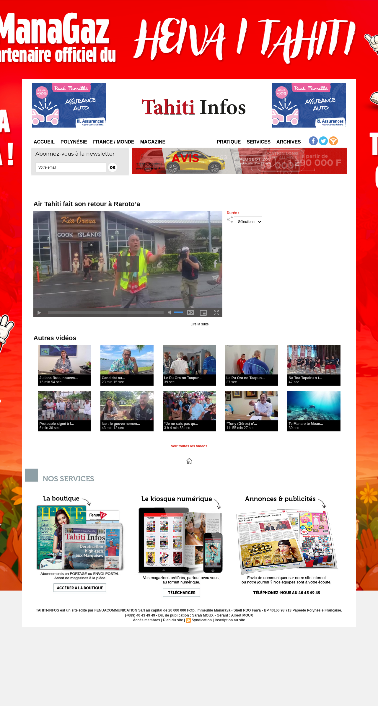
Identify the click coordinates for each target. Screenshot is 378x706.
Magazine (152, 141)
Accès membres (146, 620)
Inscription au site (230, 620)
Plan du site (173, 620)
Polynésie (74, 141)
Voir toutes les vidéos (189, 446)
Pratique (229, 141)
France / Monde (113, 141)
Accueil (44, 141)
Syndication (202, 620)
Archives (288, 141)
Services (259, 141)
